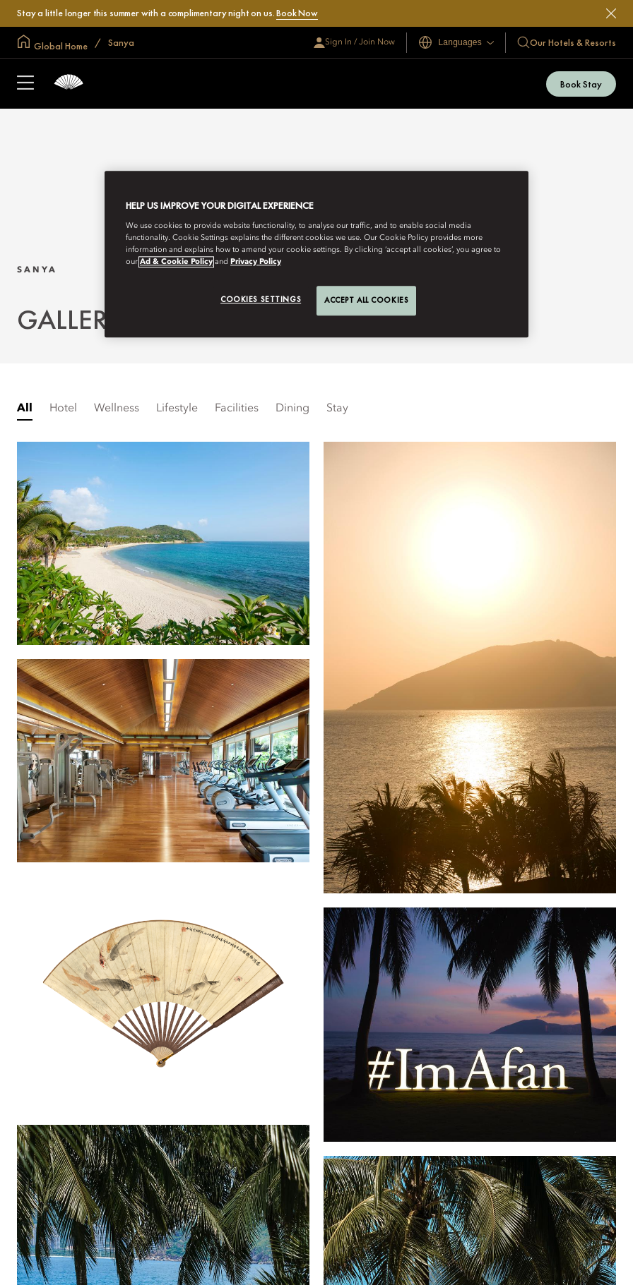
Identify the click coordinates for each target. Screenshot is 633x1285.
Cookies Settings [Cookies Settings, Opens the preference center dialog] (260, 299)
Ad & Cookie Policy (176, 262)
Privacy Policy (255, 262)
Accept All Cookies (366, 300)
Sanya (120, 42)
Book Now (297, 13)
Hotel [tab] (63, 408)
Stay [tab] (337, 408)
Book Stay (581, 84)
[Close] (611, 13)
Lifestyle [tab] (177, 408)
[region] (316, 254)
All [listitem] (24, 408)
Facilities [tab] (237, 408)
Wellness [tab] (116, 408)
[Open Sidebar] (25, 83)
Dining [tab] (292, 408)
